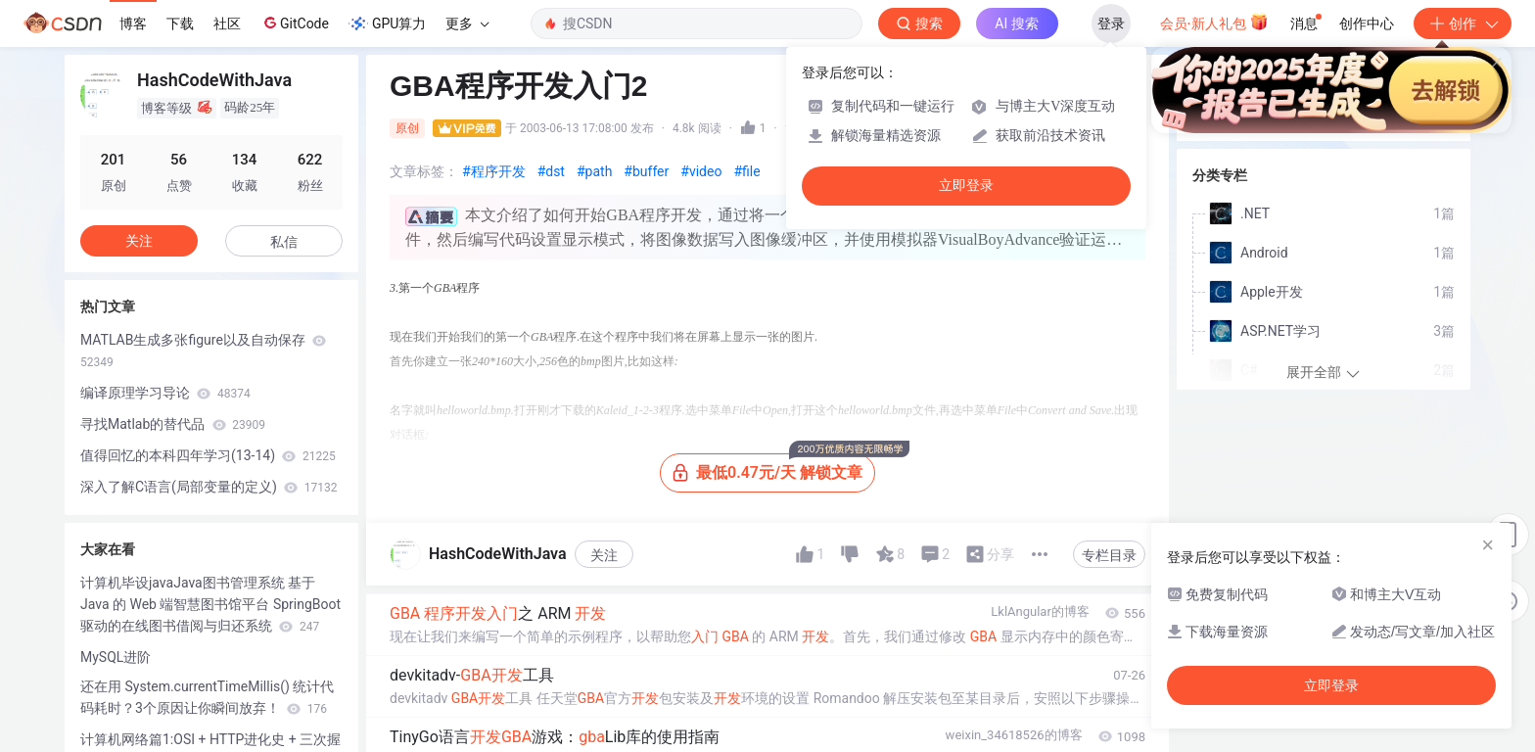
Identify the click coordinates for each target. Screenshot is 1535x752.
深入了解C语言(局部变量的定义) (208, 486)
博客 (133, 23)
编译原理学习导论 (165, 392)
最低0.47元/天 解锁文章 (774, 467)
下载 (180, 23)
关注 (604, 555)
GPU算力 (387, 23)
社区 (227, 23)
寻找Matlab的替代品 (172, 424)
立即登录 (966, 185)
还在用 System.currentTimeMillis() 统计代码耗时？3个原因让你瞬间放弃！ (207, 697)
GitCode (294, 22)
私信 (284, 242)
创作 (1462, 23)
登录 (1111, 23)
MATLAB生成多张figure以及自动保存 (203, 350)
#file (746, 171)
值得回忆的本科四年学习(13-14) (208, 455)
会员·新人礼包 (1214, 21)
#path (594, 171)
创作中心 (1366, 23)
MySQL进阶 (115, 657)
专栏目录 (1109, 555)
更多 (466, 23)
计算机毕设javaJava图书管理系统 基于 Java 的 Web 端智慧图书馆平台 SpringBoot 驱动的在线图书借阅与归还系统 (210, 604)
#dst (551, 171)
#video (700, 171)
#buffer (646, 171)
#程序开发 (494, 171)
